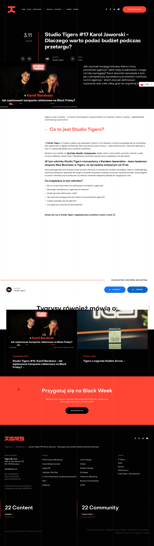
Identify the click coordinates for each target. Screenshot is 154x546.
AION (82, 485)
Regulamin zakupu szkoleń (116, 530)
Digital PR (46, 468)
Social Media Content (51, 464)
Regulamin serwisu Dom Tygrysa (128, 533)
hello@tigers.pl (11, 469)
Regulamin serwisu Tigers (138, 530)
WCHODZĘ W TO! (77, 410)
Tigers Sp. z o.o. (11, 459)
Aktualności (20, 447)
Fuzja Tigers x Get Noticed (129, 474)
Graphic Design (86, 468)
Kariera (121, 467)
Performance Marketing (52, 460)
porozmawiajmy (134, 9)
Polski (144, 84)
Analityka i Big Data (50, 472)
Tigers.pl (8, 447)
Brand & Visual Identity (89, 481)
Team (120, 463)
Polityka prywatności (95, 530)
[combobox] (146, 84)
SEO (44, 481)
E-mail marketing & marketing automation (59, 477)
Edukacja (46, 485)
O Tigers (121, 459)
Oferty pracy (123, 470)
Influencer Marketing (88, 477)
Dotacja (146, 533)
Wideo (83, 464)
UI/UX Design (86, 460)
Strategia (84, 472)
